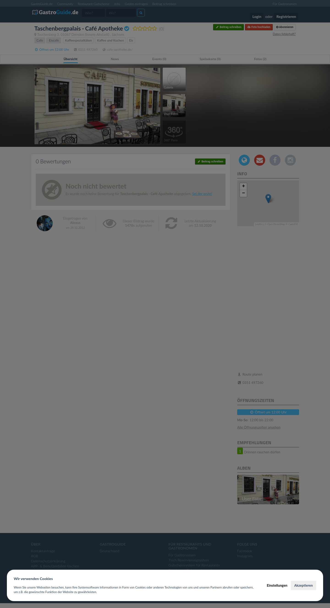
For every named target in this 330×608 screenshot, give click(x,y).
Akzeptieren (303, 585)
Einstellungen (277, 585)
